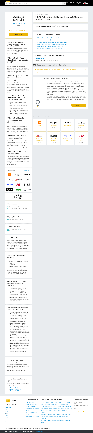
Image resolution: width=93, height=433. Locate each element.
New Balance (81, 142)
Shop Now (18, 34)
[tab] (60, 69)
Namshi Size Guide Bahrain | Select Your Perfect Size (50, 46)
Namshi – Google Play (15, 389)
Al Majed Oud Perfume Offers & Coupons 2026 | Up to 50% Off (56, 414)
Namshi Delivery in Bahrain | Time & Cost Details (49, 40)
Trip (67, 142)
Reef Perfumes (81, 127)
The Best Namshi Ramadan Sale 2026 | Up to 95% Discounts (52, 42)
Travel (85, 2)
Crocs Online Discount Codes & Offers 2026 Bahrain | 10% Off (56, 406)
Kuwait (7, 411)
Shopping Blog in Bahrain (32, 406)
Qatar (6, 417)
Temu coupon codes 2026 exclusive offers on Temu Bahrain (55, 402)
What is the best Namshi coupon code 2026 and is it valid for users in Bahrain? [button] (60, 69)
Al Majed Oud (54, 142)
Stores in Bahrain (30, 402)
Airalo (39, 142)
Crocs (67, 127)
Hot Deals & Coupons (47, 2)
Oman (6, 415)
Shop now (78, 105)
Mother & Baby (64, 2)
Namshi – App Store (15, 387)
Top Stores (11, 170)
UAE (6, 409)
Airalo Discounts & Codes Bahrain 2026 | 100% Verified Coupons (54, 411)
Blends (53, 127)
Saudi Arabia (8, 407)
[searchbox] (33, 7)
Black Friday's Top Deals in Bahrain (32, 417)
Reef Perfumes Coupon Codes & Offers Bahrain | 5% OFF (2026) (57, 408)
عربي (79, 7)
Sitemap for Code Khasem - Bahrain (32, 409)
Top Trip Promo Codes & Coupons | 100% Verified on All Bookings (54, 417)
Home (31, 2)
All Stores (37, 2)
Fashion (56, 2)
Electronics (79, 2)
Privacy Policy (39, 431)
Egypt (6, 419)
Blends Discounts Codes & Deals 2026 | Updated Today (55, 404)
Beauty (72, 2)
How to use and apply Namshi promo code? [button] (60, 73)
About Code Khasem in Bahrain (31, 413)
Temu (39, 127)
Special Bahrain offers (31, 404)
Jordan (6, 422)
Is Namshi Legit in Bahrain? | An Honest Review (48, 37)
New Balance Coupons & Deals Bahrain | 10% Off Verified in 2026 (55, 421)
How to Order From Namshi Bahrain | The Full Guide (49, 48)
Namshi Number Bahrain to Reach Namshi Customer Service (52, 44)
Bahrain (7, 413)
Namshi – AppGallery (15, 391)
